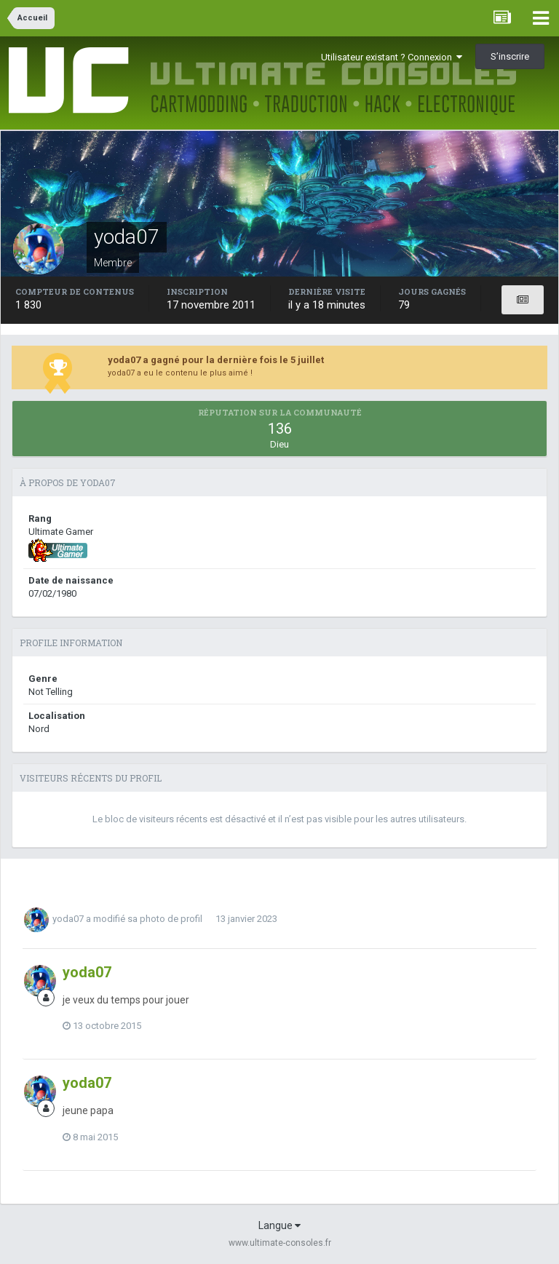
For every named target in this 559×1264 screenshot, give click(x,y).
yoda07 (68, 918)
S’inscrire (510, 56)
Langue (279, 1225)
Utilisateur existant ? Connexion (391, 57)
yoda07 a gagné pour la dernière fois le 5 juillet (216, 359)
